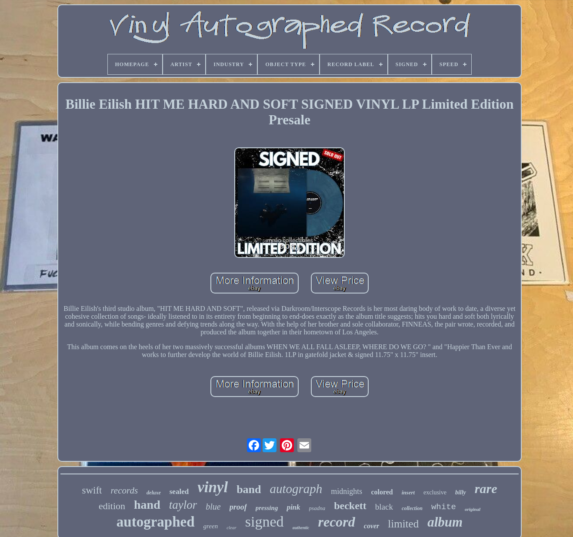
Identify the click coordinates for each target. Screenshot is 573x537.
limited (403, 524)
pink (293, 507)
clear (232, 527)
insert (408, 492)
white (443, 507)
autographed (156, 522)
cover (372, 526)
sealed (179, 491)
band (249, 489)
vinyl (212, 487)
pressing (267, 507)
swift (92, 490)
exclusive (434, 492)
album (445, 522)
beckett (350, 505)
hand (147, 504)
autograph (296, 489)
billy (460, 492)
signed (264, 522)
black (384, 506)
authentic (301, 527)
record (336, 522)
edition (112, 505)
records (124, 490)
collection (412, 508)
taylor (183, 504)
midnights (346, 491)
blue (213, 506)
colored (382, 492)
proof (238, 507)
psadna (317, 508)
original (472, 509)
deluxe (154, 493)
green (210, 526)
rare (486, 488)
